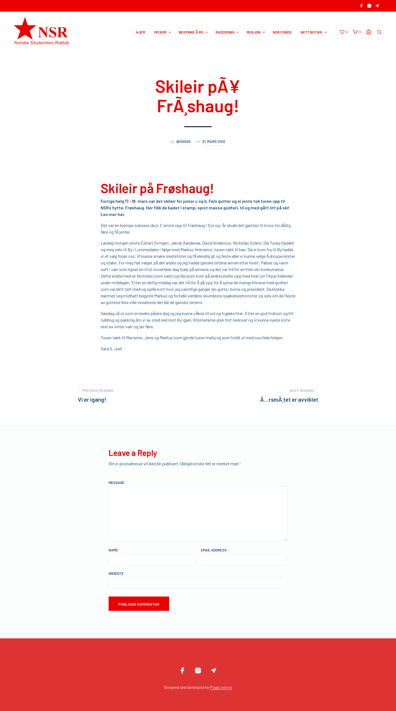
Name (114, 550)
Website (116, 573)
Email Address (215, 550)
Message (118, 482)
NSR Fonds (282, 32)
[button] (343, 32)
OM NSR (160, 32)
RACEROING (225, 32)
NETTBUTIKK (311, 32)
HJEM (140, 32)
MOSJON (253, 32)
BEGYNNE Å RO (191, 32)
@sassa (183, 141)
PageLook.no (221, 687)
